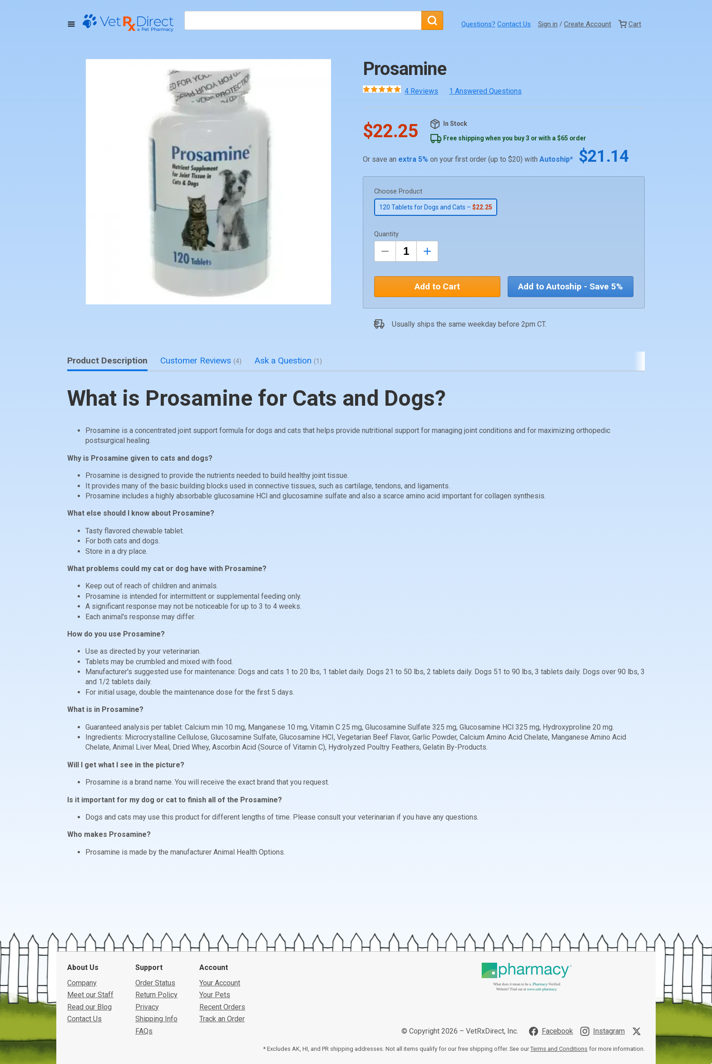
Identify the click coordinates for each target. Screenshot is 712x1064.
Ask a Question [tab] (288, 360)
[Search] (432, 20)
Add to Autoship (570, 286)
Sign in (548, 24)
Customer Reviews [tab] (201, 360)
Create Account (587, 24)
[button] (208, 181)
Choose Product (398, 191)
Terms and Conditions (559, 980)
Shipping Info (156, 950)
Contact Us (514, 24)
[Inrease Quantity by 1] (427, 251)
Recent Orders (222, 938)
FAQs (144, 962)
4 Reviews (421, 91)
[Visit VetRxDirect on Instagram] (602, 963)
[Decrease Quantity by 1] (385, 251)
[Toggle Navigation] (71, 24)
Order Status (155, 914)
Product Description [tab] (107, 360)
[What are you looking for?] (302, 20)
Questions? (478, 24)
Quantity (386, 234)
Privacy (147, 938)
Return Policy (156, 926)
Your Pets (214, 926)
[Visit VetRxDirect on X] (638, 963)
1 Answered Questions (485, 91)
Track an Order (222, 950)
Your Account (219, 914)
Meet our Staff (90, 926)
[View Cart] (630, 24)
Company (82, 914)
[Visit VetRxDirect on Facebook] (551, 963)
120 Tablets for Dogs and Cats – (435, 207)
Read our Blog (89, 938)
